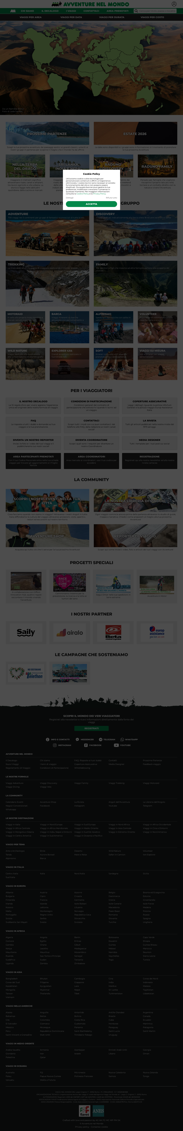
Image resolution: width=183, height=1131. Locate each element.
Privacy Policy (99, 194)
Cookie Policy (82, 194)
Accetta (91, 204)
